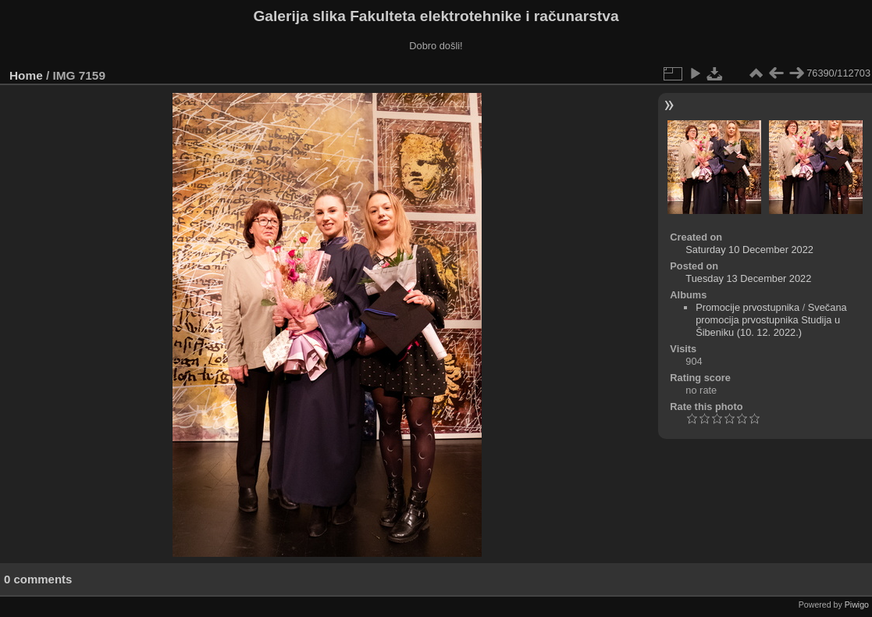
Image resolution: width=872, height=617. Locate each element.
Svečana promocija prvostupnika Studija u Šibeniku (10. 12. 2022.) (771, 319)
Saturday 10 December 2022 (749, 249)
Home (26, 75)
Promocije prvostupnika (747, 307)
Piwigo (857, 604)
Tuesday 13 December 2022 (748, 278)
